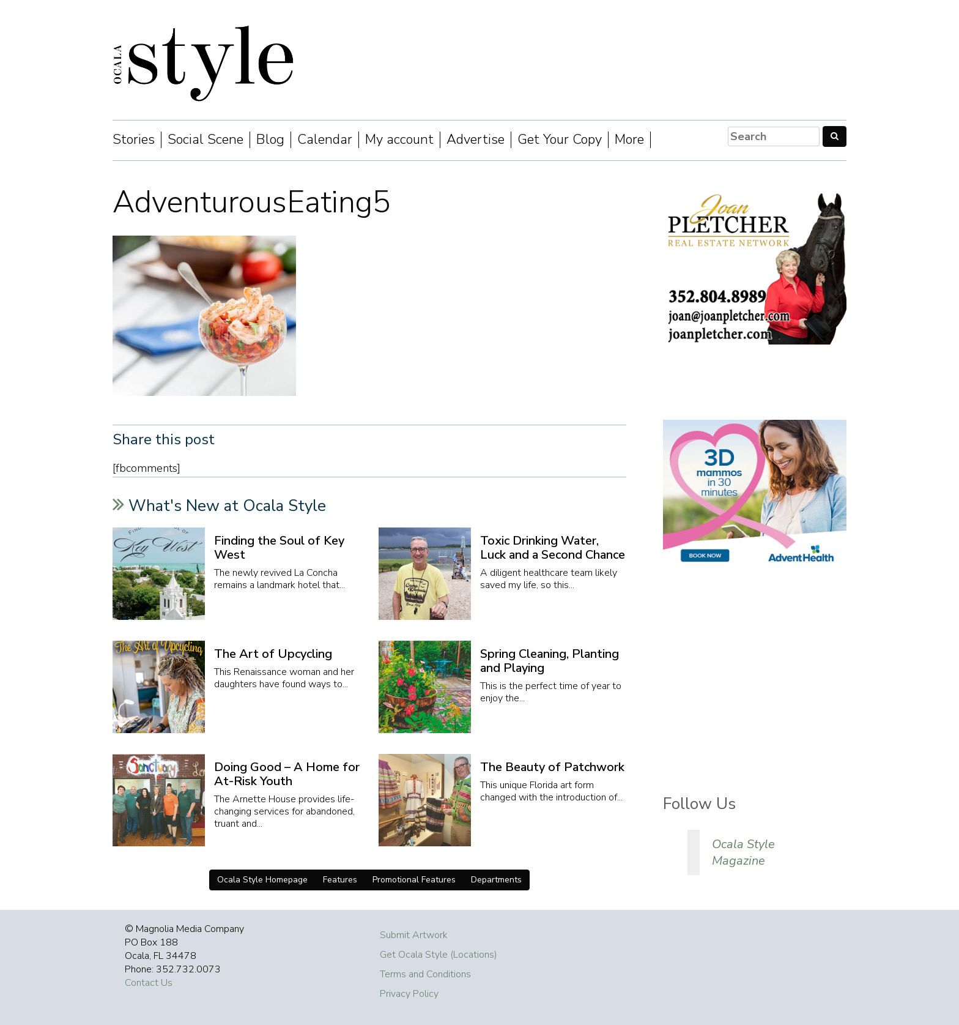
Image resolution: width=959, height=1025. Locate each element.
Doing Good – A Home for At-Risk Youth (287, 774)
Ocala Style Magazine (743, 852)
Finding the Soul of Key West (279, 547)
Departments (496, 879)
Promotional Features (414, 879)
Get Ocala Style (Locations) (438, 954)
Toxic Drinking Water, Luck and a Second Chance (552, 547)
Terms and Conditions (425, 974)
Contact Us (148, 983)
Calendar (324, 140)
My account (399, 140)
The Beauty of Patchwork (552, 767)
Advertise (475, 140)
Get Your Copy (559, 140)
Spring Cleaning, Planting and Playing (549, 661)
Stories (134, 140)
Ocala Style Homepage (262, 879)
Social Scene (205, 140)
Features (340, 879)
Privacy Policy (409, 994)
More (629, 140)
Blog (270, 140)
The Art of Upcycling (273, 654)
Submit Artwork (414, 935)
